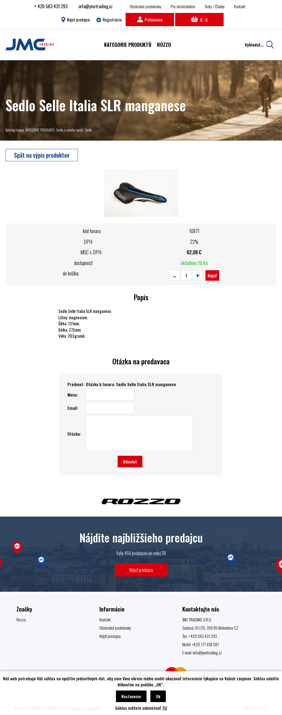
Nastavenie (131, 696)
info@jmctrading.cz (95, 6)
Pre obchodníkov (183, 6)
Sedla (88, 130)
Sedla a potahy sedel (69, 130)
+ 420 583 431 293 (50, 6)
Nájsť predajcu (141, 569)
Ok (158, 696)
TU (164, 708)
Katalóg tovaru (15, 130)
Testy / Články (215, 6)
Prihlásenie (149, 20)
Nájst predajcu (75, 20)
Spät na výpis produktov (41, 155)
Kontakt (239, 6)
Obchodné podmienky (145, 6)
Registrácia (109, 20)
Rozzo (21, 619)
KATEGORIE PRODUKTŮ (40, 130)
